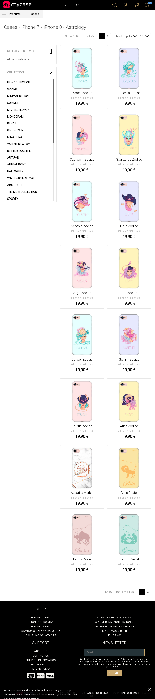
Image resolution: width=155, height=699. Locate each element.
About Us (40, 651)
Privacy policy (41, 664)
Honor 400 (114, 635)
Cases (35, 14)
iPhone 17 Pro (40, 617)
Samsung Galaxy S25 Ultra (40, 630)
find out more (130, 693)
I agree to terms (97, 693)
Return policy (41, 668)
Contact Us (41, 655)
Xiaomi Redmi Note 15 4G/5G (114, 622)
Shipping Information (41, 660)
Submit (114, 673)
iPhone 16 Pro (40, 626)
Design (60, 5)
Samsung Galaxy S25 (41, 635)
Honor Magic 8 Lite (114, 630)
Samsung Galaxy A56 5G (114, 617)
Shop (74, 5)
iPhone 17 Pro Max (41, 622)
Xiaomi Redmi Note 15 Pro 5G (114, 626)
